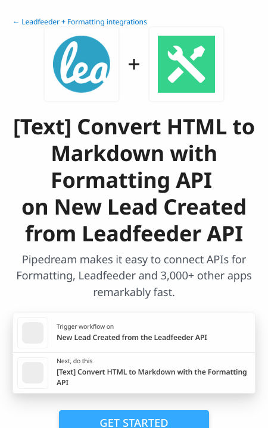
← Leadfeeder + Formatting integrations (80, 22)
